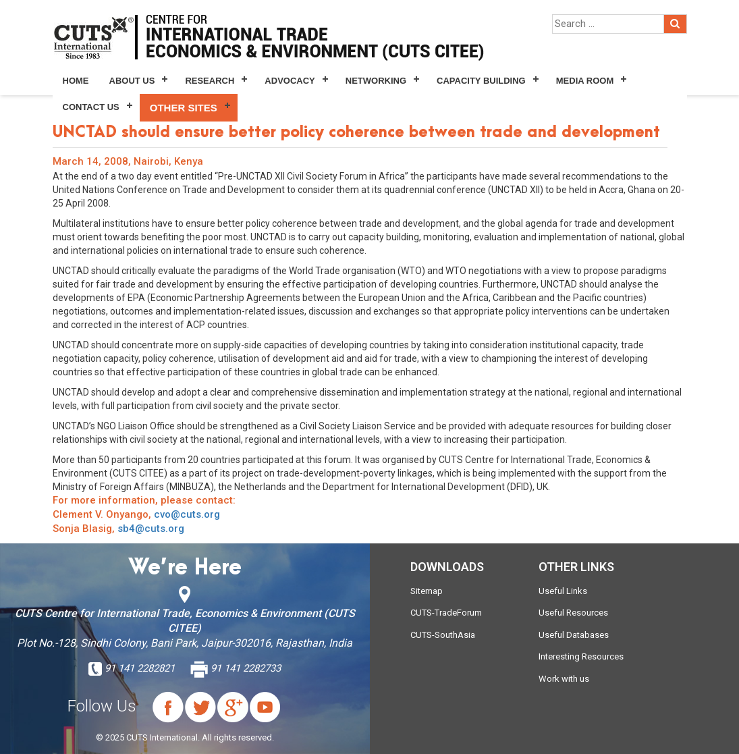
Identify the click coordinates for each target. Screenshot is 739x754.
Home (76, 81)
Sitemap (426, 591)
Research (209, 81)
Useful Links (563, 591)
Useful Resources (573, 613)
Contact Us (91, 107)
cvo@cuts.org (187, 514)
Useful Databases (574, 635)
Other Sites (183, 107)
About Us (132, 81)
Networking (376, 81)
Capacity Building (481, 81)
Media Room (584, 81)
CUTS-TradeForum (446, 613)
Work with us (564, 679)
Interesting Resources (581, 656)
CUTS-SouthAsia (442, 635)
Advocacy (289, 81)
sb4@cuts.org (150, 528)
